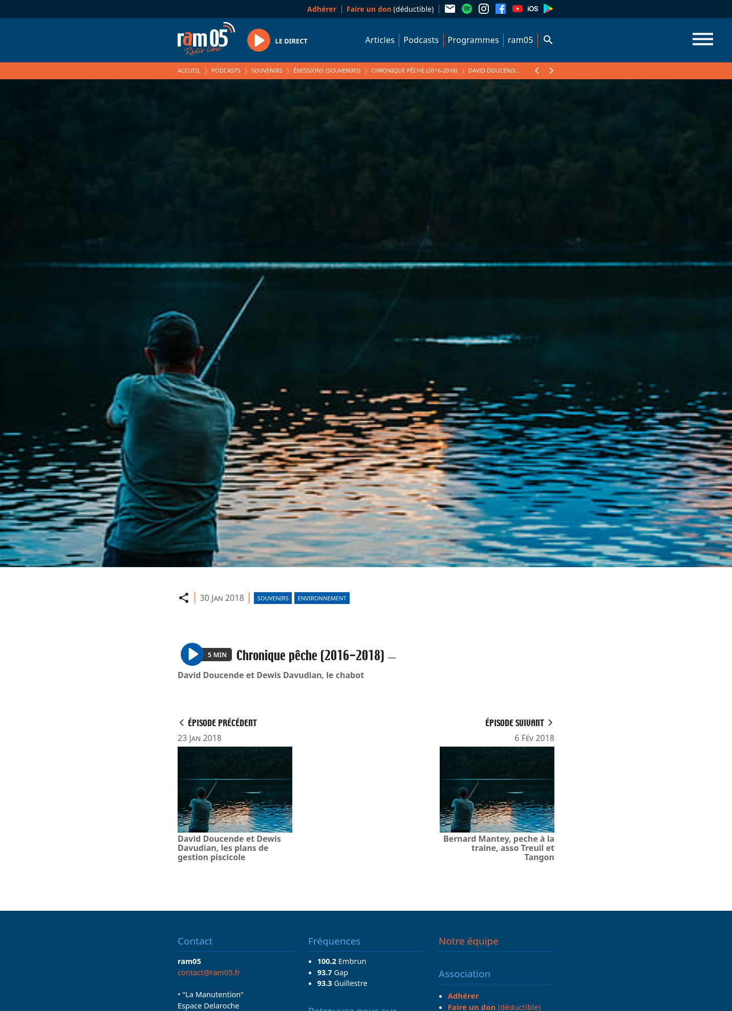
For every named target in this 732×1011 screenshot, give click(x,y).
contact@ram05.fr (209, 972)
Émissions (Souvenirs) (326, 70)
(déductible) (390, 9)
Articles (380, 40)
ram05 (520, 40)
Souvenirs (267, 70)
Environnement (322, 598)
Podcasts (421, 40)
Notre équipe (469, 941)
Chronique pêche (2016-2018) (414, 70)
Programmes (473, 40)
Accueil (189, 70)
